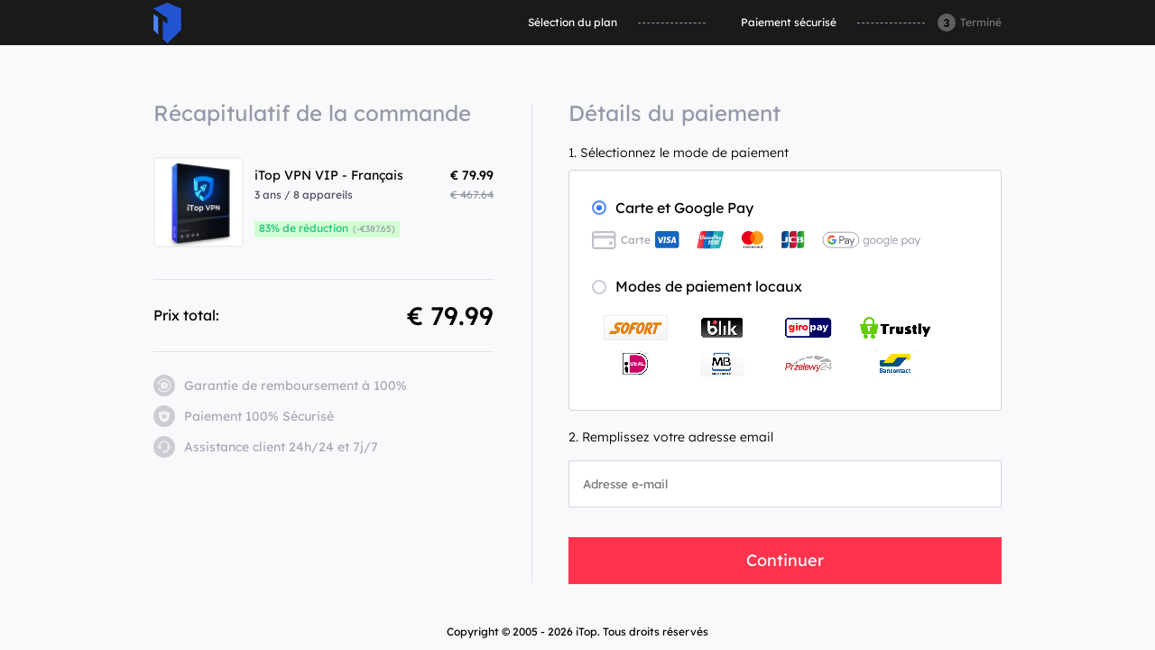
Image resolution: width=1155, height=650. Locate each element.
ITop (167, 23)
